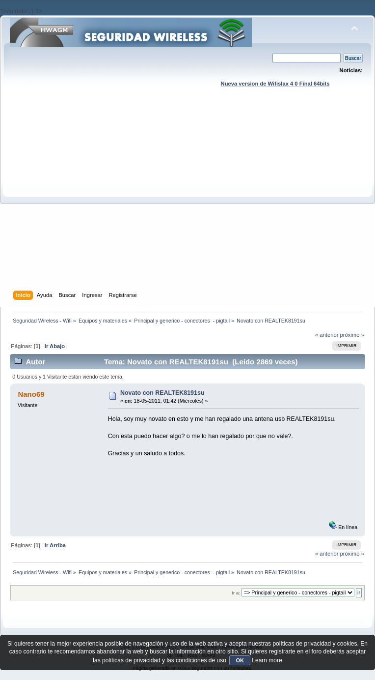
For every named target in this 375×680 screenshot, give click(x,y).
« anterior (326, 335)
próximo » (352, 335)
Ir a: (236, 592)
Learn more (267, 660)
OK (240, 660)
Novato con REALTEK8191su (162, 392)
